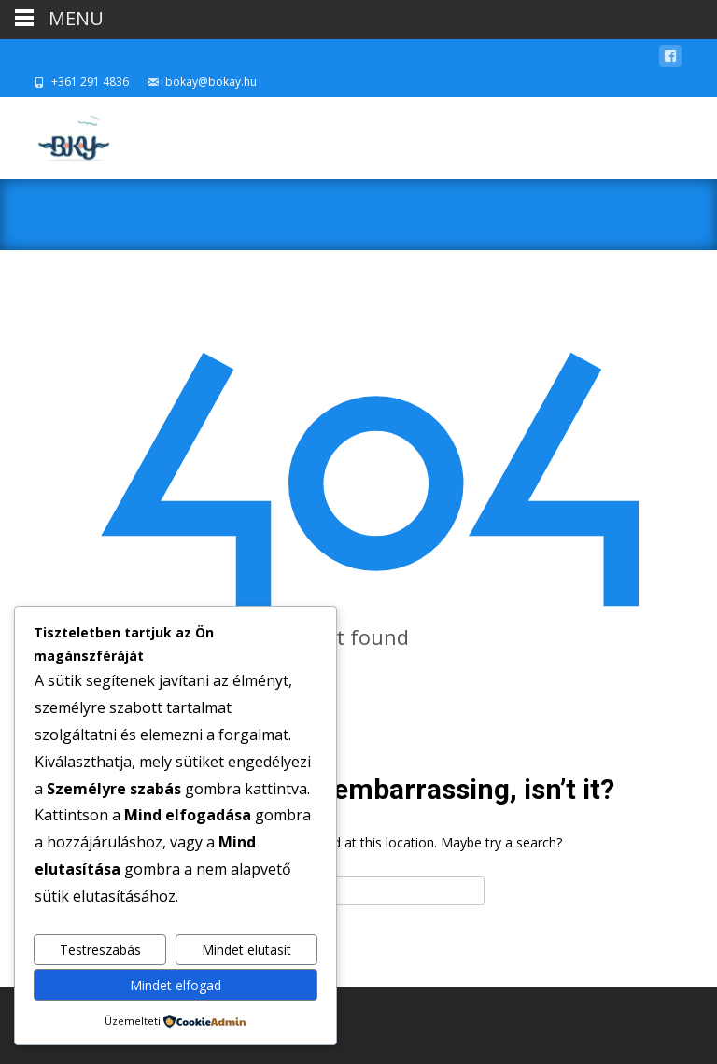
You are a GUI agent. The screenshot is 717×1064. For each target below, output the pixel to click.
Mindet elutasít (246, 950)
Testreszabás (100, 950)
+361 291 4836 (90, 82)
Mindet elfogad (175, 985)
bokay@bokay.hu (211, 82)
